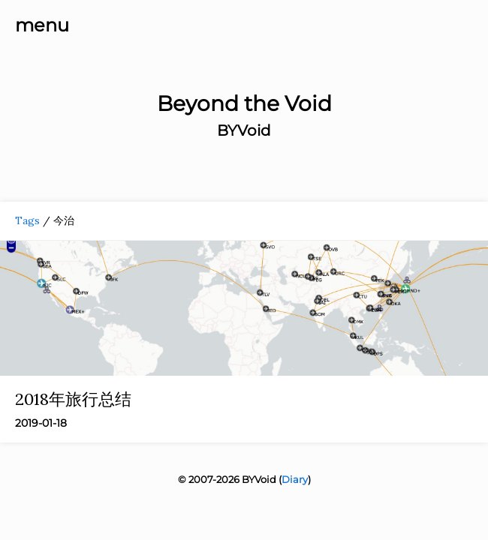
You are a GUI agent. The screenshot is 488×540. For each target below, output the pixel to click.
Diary (295, 479)
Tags (27, 220)
